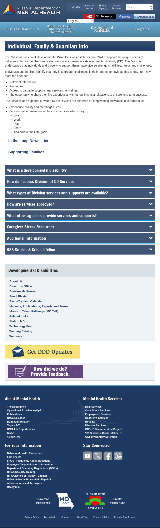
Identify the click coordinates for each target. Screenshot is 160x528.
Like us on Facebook (125, 16)
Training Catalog (20, 331)
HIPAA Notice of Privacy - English (27, 475)
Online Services (116, 7)
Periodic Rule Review (124, 517)
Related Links (18, 316)
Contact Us (13, 436)
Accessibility (144, 16)
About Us (15, 281)
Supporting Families (26, 152)
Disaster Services (95, 425)
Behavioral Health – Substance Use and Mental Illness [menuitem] (61, 29)
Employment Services (98, 414)
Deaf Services (93, 406)
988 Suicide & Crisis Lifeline (80, 249)
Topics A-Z (13, 425)
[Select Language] (80, 21)
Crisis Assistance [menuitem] (20, 30)
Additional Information (80, 238)
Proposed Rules (101, 517)
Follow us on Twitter (105, 16)
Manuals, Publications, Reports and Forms (38, 306)
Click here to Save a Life (95, 501)
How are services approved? (80, 204)
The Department (16, 406)
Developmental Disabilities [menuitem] (102, 29)
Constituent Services (97, 410)
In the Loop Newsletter (28, 141)
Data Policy (83, 517)
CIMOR (11, 433)
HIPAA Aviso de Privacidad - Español (29, 479)
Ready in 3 (13, 487)
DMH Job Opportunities (21, 429)
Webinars (15, 336)
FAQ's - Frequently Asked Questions (28, 460)
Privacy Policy (32, 517)
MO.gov (76, 7)
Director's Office (20, 286)
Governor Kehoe (89, 7)
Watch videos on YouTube (89, 16)
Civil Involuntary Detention (101, 436)
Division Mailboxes (22, 291)
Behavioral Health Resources (24, 453)
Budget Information (18, 421)
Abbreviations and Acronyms (24, 483)
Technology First (21, 326)
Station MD (17, 321)
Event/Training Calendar (26, 301)
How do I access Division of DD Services (80, 181)
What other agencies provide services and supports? (80, 215)
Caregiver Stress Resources (80, 227)
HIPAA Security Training (21, 472)
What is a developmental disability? (80, 170)
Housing (90, 421)
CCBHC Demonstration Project (103, 429)
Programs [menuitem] (142, 29)
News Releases (16, 418)
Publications (14, 414)
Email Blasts (18, 296)
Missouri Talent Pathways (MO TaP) (33, 311)
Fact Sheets (14, 457)
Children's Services (96, 418)
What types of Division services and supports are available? (80, 193)
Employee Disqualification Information (30, 464)
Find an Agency (103, 7)
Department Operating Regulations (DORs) (32, 468)
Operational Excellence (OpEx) (25, 410)
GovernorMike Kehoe (43, 501)
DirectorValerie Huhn (117, 501)
